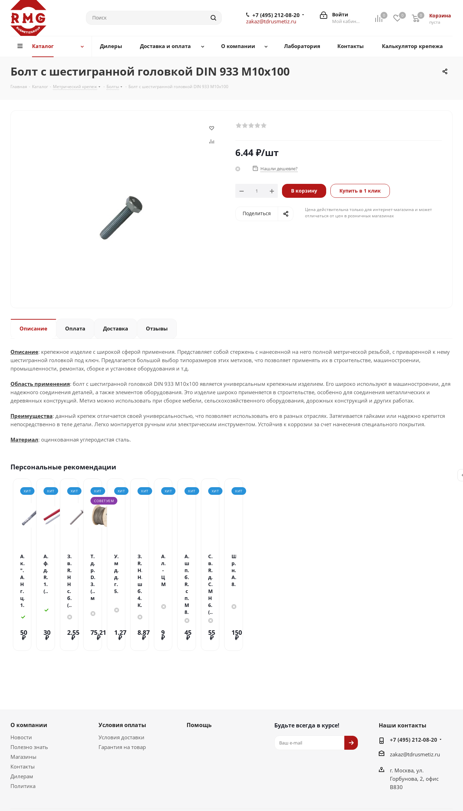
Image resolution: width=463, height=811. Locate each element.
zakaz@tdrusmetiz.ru (271, 21)
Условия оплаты (122, 678)
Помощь (199, 678)
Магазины (23, 709)
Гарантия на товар (122, 699)
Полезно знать (29, 699)
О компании (28, 678)
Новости (21, 690)
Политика (23, 738)
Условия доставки (121, 690)
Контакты (22, 719)
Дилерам (21, 729)
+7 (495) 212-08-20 (276, 15)
